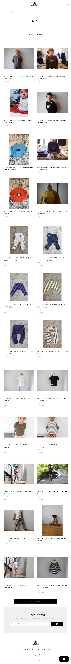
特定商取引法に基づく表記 (42, 649)
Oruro (39, 35)
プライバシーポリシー (27, 649)
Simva (31, 35)
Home (5, 12)
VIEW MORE (35, 601)
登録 (57, 624)
